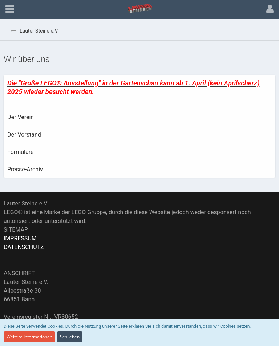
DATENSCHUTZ (24, 247)
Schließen (70, 337)
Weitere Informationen (29, 337)
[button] (10, 9)
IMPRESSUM (20, 238)
